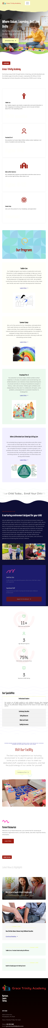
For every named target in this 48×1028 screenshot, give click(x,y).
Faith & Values (23, 917)
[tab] (24, 690)
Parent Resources (24, 885)
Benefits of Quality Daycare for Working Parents (16, 955)
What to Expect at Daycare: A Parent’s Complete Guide (19, 882)
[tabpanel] (24, 696)
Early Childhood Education (12, 885)
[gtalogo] (11, 2)
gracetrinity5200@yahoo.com (14, 1016)
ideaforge (8, 916)
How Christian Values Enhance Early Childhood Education (19, 921)
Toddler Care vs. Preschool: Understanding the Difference (17, 940)
